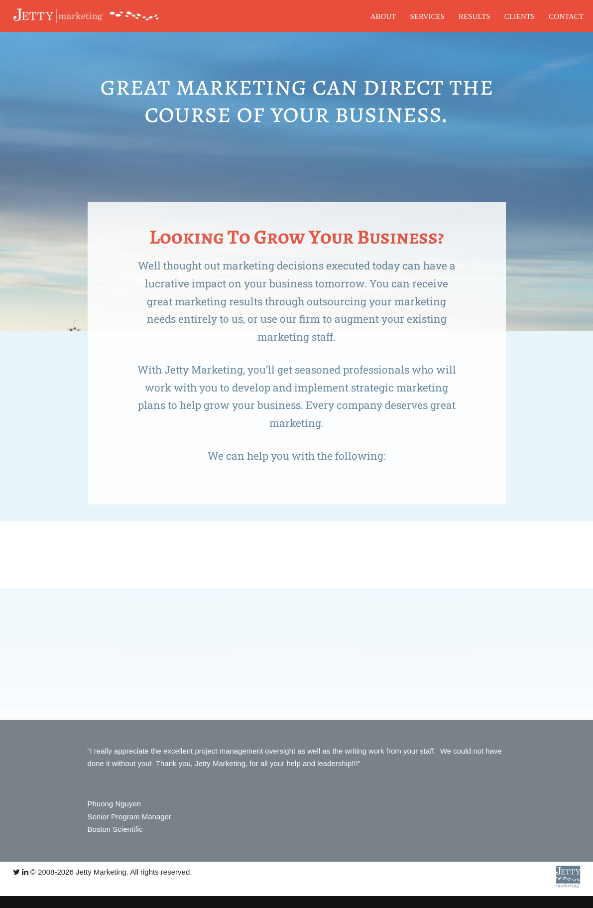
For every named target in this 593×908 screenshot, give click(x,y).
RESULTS (474, 16)
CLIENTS (519, 16)
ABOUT (383, 16)
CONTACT (566, 16)
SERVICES (427, 16)
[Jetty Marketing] (84, 16)
